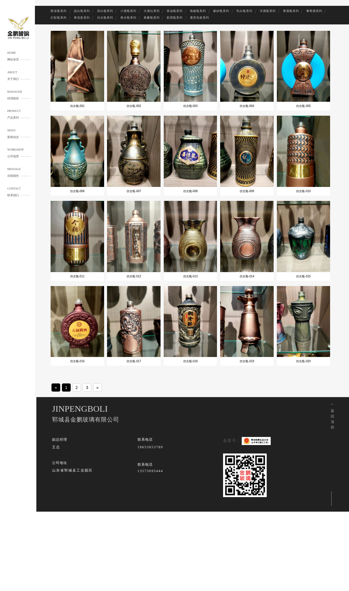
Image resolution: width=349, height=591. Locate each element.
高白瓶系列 (105, 11)
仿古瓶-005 (303, 106)
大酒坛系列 (152, 11)
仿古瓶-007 (134, 191)
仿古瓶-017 (134, 361)
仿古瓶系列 (105, 17)
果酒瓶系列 (291, 11)
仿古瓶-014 (247, 276)
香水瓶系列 (128, 17)
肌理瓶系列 (175, 17)
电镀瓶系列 (198, 11)
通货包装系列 (199, 17)
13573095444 (150, 471)
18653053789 (150, 447)
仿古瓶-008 (190, 191)
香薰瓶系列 (152, 17)
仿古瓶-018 (190, 361)
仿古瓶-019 (247, 361)
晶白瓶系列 (82, 11)
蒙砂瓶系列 (221, 11)
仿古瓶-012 (134, 276)
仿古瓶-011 (77, 276)
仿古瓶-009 (247, 191)
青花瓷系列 (82, 17)
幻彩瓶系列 (59, 17)
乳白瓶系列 (244, 11)
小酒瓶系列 (128, 11)
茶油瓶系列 (175, 11)
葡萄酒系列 (314, 11)
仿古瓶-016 (77, 361)
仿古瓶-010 (303, 191)
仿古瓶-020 (303, 361)
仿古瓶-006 (77, 191)
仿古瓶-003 (190, 106)
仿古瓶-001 (77, 106)
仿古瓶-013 (190, 276)
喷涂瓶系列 (59, 11)
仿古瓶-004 (247, 106)
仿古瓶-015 (303, 276)
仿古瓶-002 (134, 106)
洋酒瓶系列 (268, 11)
